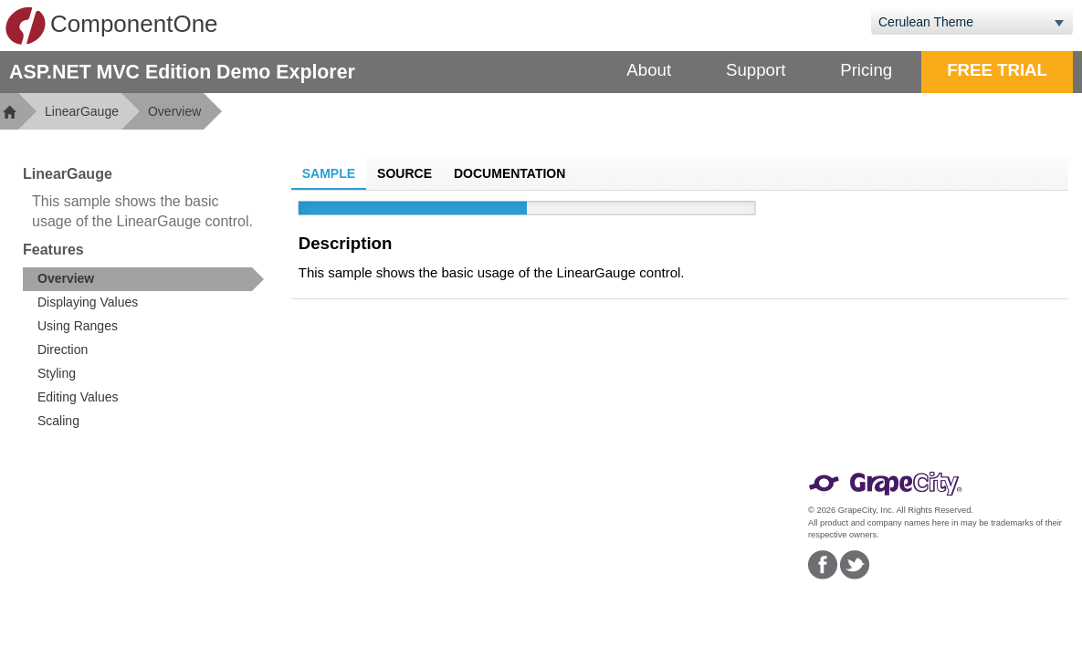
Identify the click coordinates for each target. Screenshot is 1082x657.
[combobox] (958, 22)
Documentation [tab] (509, 173)
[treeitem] (143, 279)
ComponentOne (111, 26)
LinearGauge (82, 111)
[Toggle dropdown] (1059, 22)
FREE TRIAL (997, 69)
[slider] (527, 208)
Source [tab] (404, 173)
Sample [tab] (328, 173)
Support (755, 69)
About (648, 69)
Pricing (866, 69)
